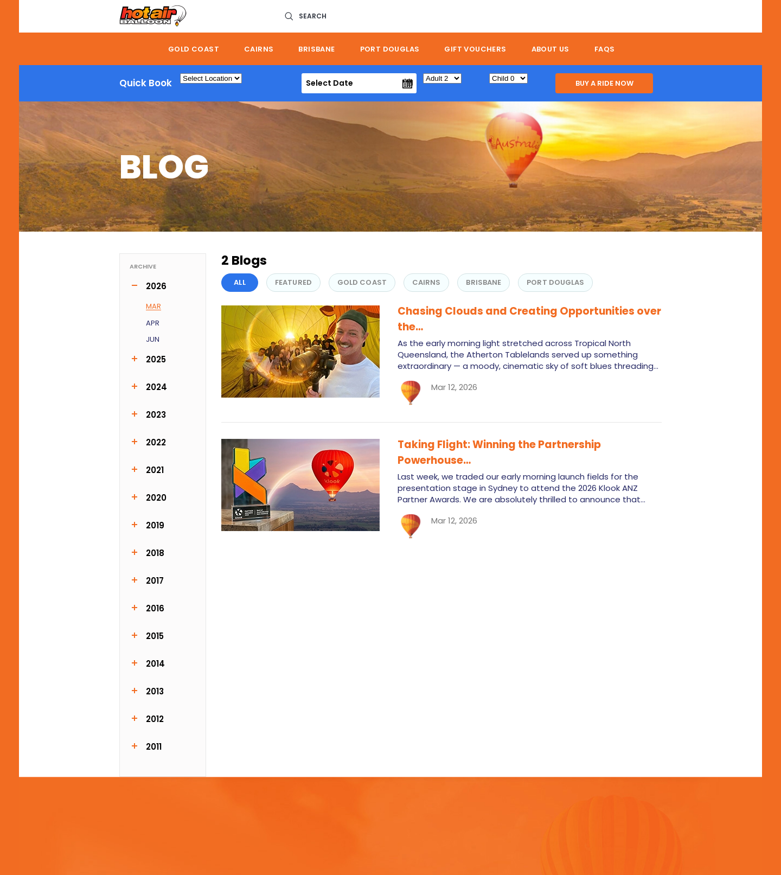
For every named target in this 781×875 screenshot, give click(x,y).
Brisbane (316, 49)
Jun (152, 339)
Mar (153, 306)
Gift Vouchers (475, 49)
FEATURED (293, 282)
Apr (152, 323)
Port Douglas (390, 49)
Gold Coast (193, 49)
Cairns (258, 49)
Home (137, 49)
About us (550, 49)
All (239, 282)
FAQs (604, 49)
